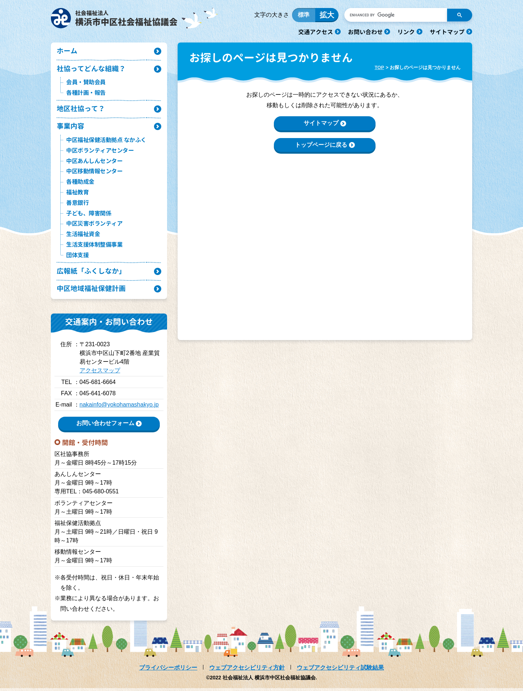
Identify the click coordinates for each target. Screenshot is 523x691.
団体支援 (77, 257)
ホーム (67, 52)
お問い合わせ (365, 32)
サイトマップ (447, 32)
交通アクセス (315, 32)
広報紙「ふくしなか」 (91, 274)
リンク (406, 32)
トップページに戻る (321, 146)
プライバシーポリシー (168, 670)
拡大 (327, 16)
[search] (395, 15)
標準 (303, 15)
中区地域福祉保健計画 (91, 291)
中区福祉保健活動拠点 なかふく (106, 142)
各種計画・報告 (86, 94)
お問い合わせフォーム (105, 426)
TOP (379, 68)
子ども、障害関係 (88, 215)
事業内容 (70, 128)
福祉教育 (77, 195)
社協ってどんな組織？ (91, 70)
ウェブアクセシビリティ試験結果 (340, 670)
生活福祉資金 (83, 237)
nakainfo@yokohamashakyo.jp (119, 408)
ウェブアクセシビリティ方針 (247, 670)
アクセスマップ (100, 374)
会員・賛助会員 (86, 84)
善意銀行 (77, 205)
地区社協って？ (81, 111)
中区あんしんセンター (94, 163)
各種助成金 (80, 184)
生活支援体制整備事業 (94, 247)
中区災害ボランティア (94, 226)
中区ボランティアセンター (100, 153)
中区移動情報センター (94, 174)
